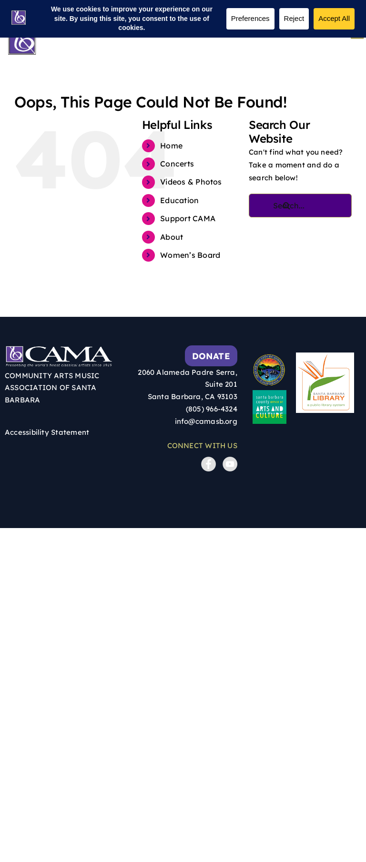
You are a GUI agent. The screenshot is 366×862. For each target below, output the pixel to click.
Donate (211, 356)
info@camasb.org (206, 421)
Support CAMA (187, 218)
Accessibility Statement (47, 432)
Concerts (177, 163)
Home (171, 145)
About (171, 237)
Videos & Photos (191, 181)
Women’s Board (190, 255)
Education (179, 200)
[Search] (287, 205)
